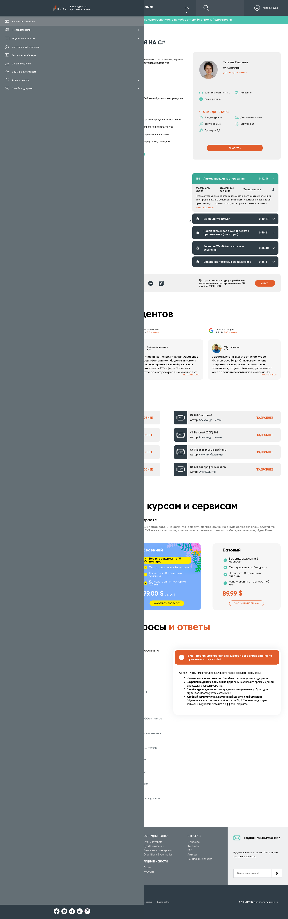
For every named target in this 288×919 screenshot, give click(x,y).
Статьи (60, 871)
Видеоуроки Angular (112, 871)
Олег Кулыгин (207, 471)
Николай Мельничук (211, 454)
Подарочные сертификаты (72, 859)
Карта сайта (175, 902)
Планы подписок (66, 854)
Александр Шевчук (90, 420)
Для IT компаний (154, 846)
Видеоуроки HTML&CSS (114, 863)
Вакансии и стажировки (158, 850)
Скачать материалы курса (77, 153)
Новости (149, 871)
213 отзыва (75, 332)
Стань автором (153, 841)
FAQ (190, 850)
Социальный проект (200, 859)
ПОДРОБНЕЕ (144, 417)
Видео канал (63, 867)
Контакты (193, 846)
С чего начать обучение (114, 841)
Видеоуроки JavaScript (114, 867)
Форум (60, 875)
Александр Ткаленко (91, 471)
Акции (147, 867)
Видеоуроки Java (110, 859)
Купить (264, 283)
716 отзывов (153, 332)
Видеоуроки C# (109, 850)
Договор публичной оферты (147, 902)
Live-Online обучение (68, 863)
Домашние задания (227, 190)
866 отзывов (230, 332)
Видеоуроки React (111, 875)
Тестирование (252, 190)
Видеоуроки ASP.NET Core (115, 854)
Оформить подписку (87, 602)
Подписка (69, 7)
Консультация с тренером (72, 841)
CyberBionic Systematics (158, 854)
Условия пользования (68, 902)
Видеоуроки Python (111, 846)
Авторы (192, 854)
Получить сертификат (133, 153)
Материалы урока (203, 190)
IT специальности (67, 850)
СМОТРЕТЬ (235, 147)
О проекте (194, 841)
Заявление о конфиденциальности (106, 902)
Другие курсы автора (235, 72)
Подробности (222, 19)
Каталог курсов (65, 846)
